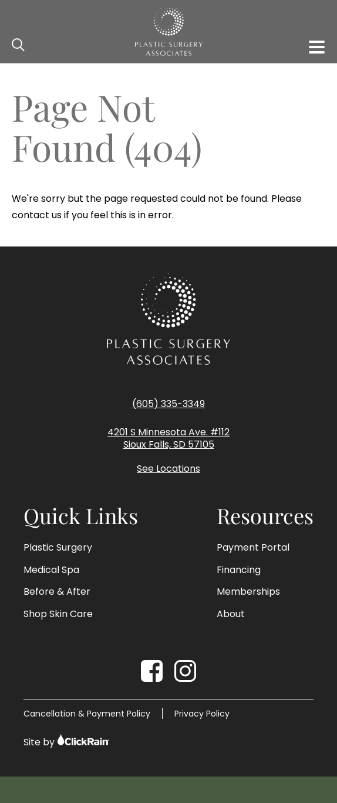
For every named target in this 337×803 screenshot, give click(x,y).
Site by (66, 741)
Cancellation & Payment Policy (86, 713)
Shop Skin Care (58, 614)
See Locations (168, 469)
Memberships (248, 592)
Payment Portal (253, 547)
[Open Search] (19, 45)
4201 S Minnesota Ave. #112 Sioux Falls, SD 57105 (168, 439)
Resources (265, 516)
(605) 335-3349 (168, 404)
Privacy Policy (202, 713)
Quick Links (80, 516)
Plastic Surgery (57, 547)
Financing (239, 570)
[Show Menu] (316, 47)
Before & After (56, 592)
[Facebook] (152, 671)
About (231, 614)
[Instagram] (185, 671)
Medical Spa (51, 570)
